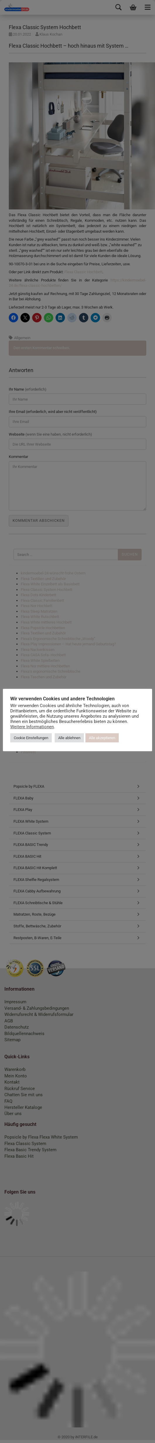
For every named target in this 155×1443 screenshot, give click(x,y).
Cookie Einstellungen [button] (46, 734)
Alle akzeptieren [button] (117, 734)
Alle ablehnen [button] (84, 734)
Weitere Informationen (64, 723)
